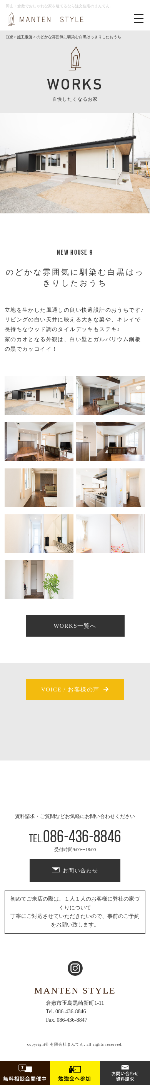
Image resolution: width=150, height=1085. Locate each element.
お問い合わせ (80, 871)
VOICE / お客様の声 (70, 689)
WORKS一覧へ (74, 626)
